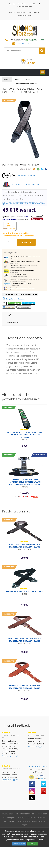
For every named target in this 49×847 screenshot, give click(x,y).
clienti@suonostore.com (27, 43)
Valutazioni (38, 766)
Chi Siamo (12, 4)
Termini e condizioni (24, 15)
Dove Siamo (22, 4)
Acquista (26, 242)
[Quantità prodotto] (9, 242)
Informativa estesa (19, 843)
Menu (6, 79)
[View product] (13, 298)
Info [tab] (10, 315)
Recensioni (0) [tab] (13, 322)
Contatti (32, 4)
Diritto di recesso (34, 13)
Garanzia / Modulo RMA (17, 13)
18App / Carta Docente (24, 6)
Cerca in (20, 184)
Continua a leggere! (10, 756)
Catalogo (19, 175)
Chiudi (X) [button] (32, 843)
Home (16, 79)
